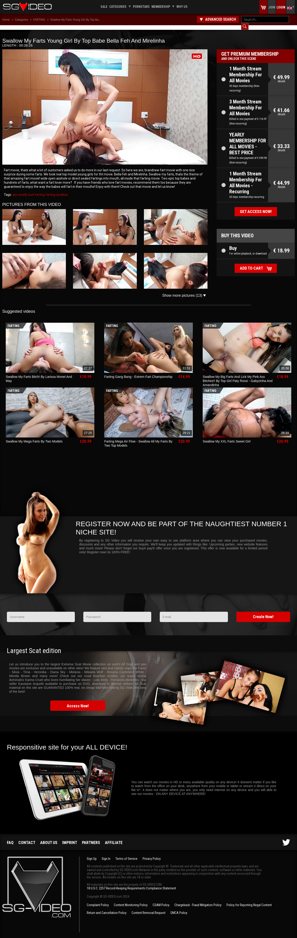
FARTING (39, 19)
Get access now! (256, 207)
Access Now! (78, 701)
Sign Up (92, 854)
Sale (104, 6)
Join (271, 7)
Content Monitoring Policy (131, 900)
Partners (91, 838)
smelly (22, 190)
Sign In (106, 854)
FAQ (10, 838)
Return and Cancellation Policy (106, 908)
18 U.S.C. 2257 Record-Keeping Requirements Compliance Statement (131, 883)
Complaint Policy (98, 900)
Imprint (69, 838)
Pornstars (141, 6)
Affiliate (114, 838)
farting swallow (56, 190)
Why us (182, 6)
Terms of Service (126, 854)
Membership (160, 6)
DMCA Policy (179, 908)
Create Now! (263, 612)
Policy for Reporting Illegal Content (249, 900)
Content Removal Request (148, 908)
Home (6, 19)
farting (39, 190)
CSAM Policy (161, 900)
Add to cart (251, 263)
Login (281, 7)
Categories (117, 6)
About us (48, 838)
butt (31, 190)
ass (14, 190)
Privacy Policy (152, 854)
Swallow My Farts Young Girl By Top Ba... (75, 19)
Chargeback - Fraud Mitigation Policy (197, 900)
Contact (26, 838)
